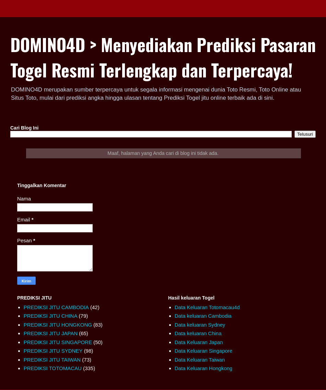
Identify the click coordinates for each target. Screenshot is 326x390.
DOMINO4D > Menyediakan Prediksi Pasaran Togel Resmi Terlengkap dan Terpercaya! (163, 57)
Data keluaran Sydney (200, 325)
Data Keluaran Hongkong (203, 368)
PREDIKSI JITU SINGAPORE (58, 342)
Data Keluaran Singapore (203, 351)
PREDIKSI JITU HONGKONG (58, 325)
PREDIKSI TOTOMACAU (53, 368)
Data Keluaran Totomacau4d (207, 307)
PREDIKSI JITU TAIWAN (52, 360)
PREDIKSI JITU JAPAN (51, 333)
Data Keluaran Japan (199, 342)
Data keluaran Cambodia (203, 316)
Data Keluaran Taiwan (200, 360)
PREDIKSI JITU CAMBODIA (56, 307)
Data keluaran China (198, 333)
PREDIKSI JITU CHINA (51, 316)
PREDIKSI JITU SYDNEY (53, 351)
